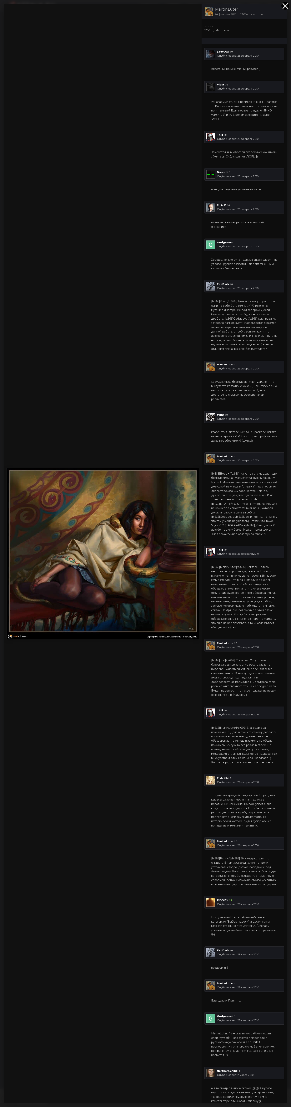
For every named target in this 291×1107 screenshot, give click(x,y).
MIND (220, 414)
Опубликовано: (238, 55)
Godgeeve (224, 242)
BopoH (222, 172)
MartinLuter (226, 9)
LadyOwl (223, 51)
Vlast (220, 84)
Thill (220, 134)
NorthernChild (227, 1070)
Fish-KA (222, 778)
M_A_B (221, 205)
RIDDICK (222, 900)
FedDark (223, 284)
